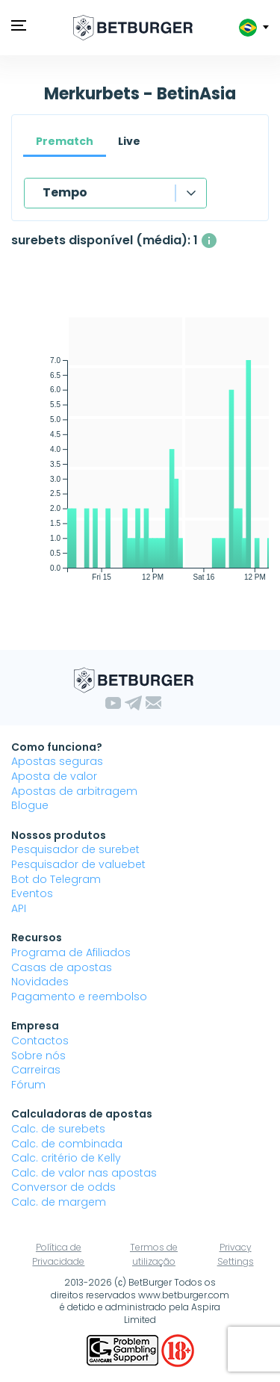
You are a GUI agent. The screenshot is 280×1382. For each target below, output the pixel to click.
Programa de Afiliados (71, 952)
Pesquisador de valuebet (78, 864)
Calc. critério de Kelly (66, 1157)
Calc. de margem (58, 1201)
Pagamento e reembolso (79, 996)
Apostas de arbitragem (74, 791)
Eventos (32, 893)
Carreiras (35, 1069)
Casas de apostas (61, 967)
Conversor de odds (63, 1187)
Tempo (65, 192)
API (18, 908)
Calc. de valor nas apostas (84, 1172)
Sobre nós (38, 1055)
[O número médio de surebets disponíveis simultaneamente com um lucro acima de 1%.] (209, 240)
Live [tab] (129, 141)
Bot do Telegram (56, 879)
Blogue (30, 805)
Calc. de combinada (66, 1143)
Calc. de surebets (58, 1128)
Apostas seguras (57, 761)
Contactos (40, 1040)
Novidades (40, 981)
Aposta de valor (54, 776)
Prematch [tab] (64, 141)
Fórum (28, 1084)
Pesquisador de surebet (75, 849)
